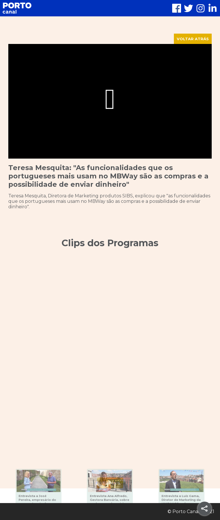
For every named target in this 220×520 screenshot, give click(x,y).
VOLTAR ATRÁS (193, 38)
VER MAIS (110, 483)
